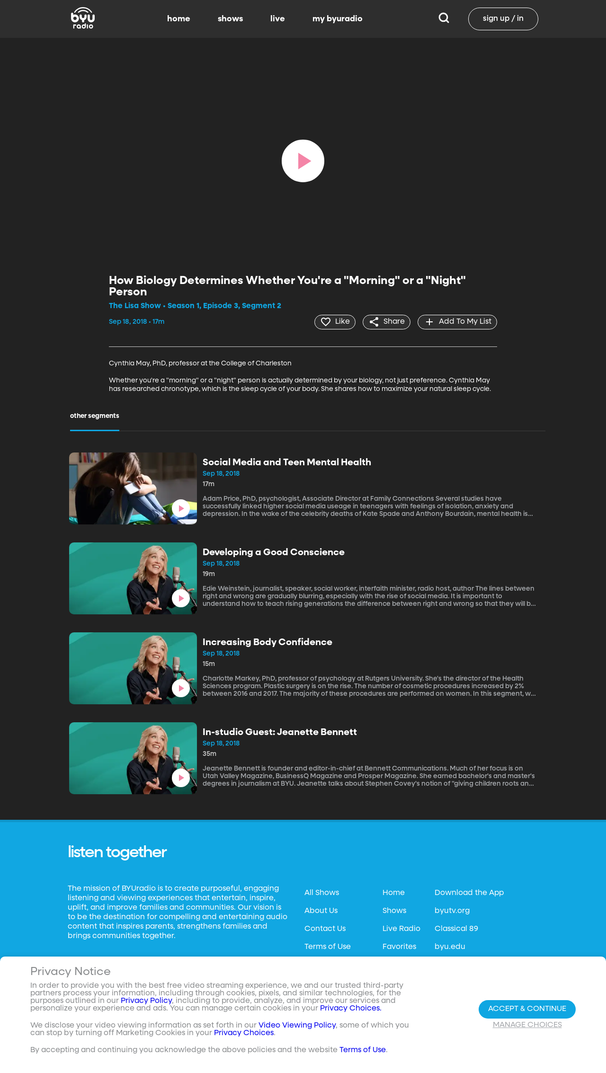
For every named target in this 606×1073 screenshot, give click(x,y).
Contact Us (325, 928)
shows (230, 19)
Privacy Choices (244, 1033)
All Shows (321, 892)
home (178, 19)
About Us (321, 910)
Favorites (399, 946)
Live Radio (401, 928)
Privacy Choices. (351, 1008)
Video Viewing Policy (297, 1025)
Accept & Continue (527, 1009)
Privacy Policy (146, 1001)
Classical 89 (456, 928)
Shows (394, 910)
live (277, 19)
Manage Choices (527, 1025)
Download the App (469, 892)
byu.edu (450, 946)
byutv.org (452, 910)
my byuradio (337, 19)
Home (394, 892)
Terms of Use (327, 946)
